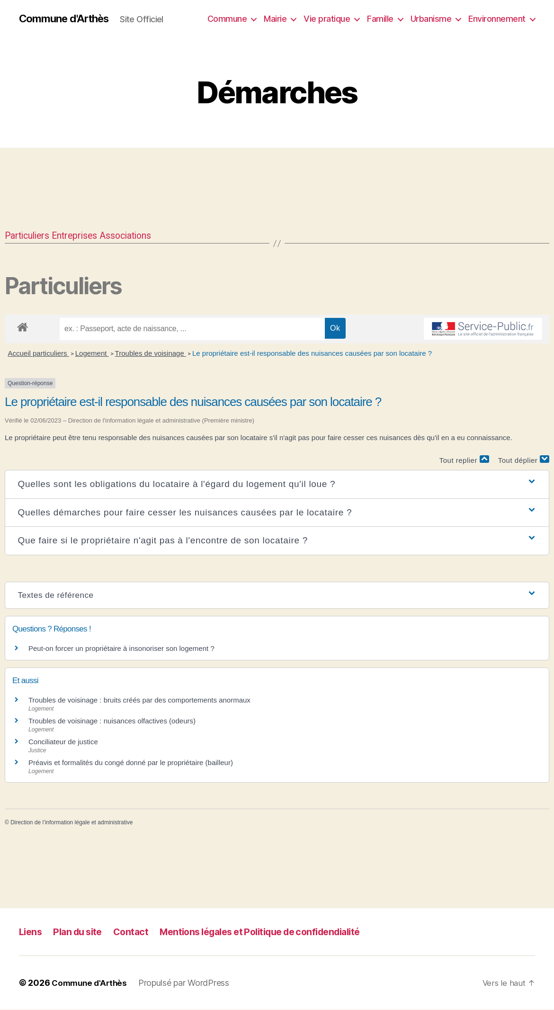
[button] (276, 485)
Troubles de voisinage (150, 354)
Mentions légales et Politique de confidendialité (276, 932)
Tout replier (464, 460)
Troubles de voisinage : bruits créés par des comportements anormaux (139, 700)
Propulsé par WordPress (187, 983)
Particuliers (30, 236)
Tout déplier (523, 460)
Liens (31, 932)
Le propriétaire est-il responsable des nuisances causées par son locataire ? (312, 354)
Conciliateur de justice (63, 742)
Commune (227, 19)
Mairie (275, 19)
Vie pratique (327, 19)
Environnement (497, 19)
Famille (380, 19)
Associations (140, 236)
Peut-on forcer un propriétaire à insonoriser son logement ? (121, 649)
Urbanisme (431, 19)
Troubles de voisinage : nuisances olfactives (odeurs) (112, 721)
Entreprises (83, 236)
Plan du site (81, 932)
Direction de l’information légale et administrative (71, 823)
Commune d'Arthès (68, 19)
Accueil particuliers (38, 354)
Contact (137, 932)
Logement (92, 354)
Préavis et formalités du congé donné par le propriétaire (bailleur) (130, 763)
